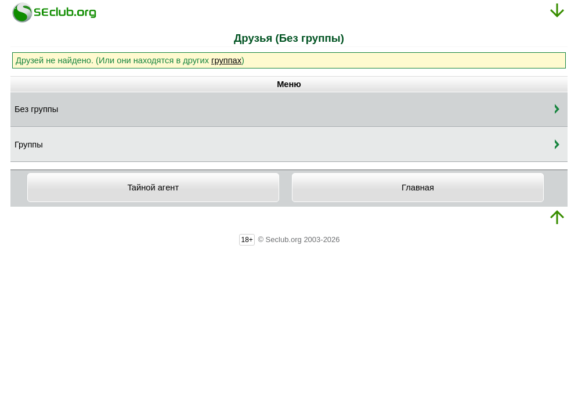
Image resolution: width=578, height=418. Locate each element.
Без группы (36, 109)
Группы (29, 144)
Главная (418, 187)
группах (226, 60)
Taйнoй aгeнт (153, 187)
